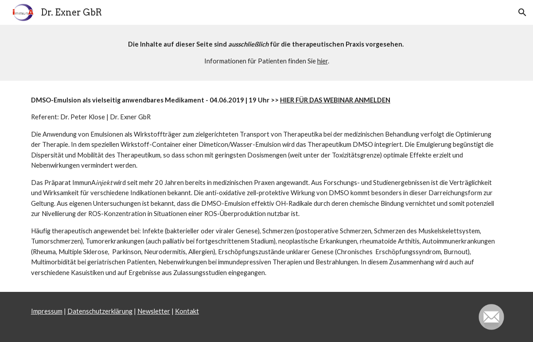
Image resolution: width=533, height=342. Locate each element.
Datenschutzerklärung (99, 311)
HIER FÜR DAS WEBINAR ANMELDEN (335, 100)
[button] (522, 12)
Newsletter (153, 311)
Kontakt (187, 311)
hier (322, 61)
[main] (266, 52)
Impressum (46, 311)
